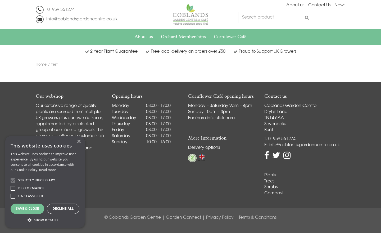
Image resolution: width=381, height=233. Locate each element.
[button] (45, 219)
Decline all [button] (63, 208)
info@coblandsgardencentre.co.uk (304, 145)
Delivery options (204, 148)
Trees (269, 181)
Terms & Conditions (257, 218)
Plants (270, 175)
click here (225, 118)
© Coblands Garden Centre (133, 218)
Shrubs (271, 187)
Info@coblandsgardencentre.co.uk (81, 19)
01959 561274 (61, 10)
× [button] (79, 142)
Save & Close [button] (27, 208)
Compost (273, 193)
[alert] (45, 182)
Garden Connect (183, 218)
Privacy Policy (220, 218)
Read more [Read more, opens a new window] (47, 170)
